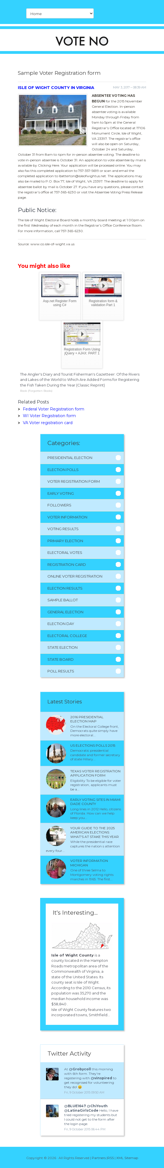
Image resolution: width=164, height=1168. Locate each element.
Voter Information (67, 517)
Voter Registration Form (73, 481)
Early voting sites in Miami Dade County (95, 801)
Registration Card (66, 564)
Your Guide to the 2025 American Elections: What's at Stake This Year (94, 832)
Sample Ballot (62, 600)
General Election (65, 612)
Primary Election (65, 541)
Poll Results (60, 671)
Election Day (60, 623)
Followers (59, 505)
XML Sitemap (127, 1158)
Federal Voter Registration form (53, 409)
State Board (60, 659)
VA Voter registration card (48, 422)
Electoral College (67, 635)
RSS (110, 1158)
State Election (62, 647)
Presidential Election (69, 457)
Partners (99, 1158)
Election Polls (63, 469)
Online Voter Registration (74, 576)
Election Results (65, 588)
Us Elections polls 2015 (92, 745)
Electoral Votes (64, 552)
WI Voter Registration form (49, 415)
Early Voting (60, 493)
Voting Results (63, 529)
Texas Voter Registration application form (95, 773)
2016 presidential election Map (86, 719)
